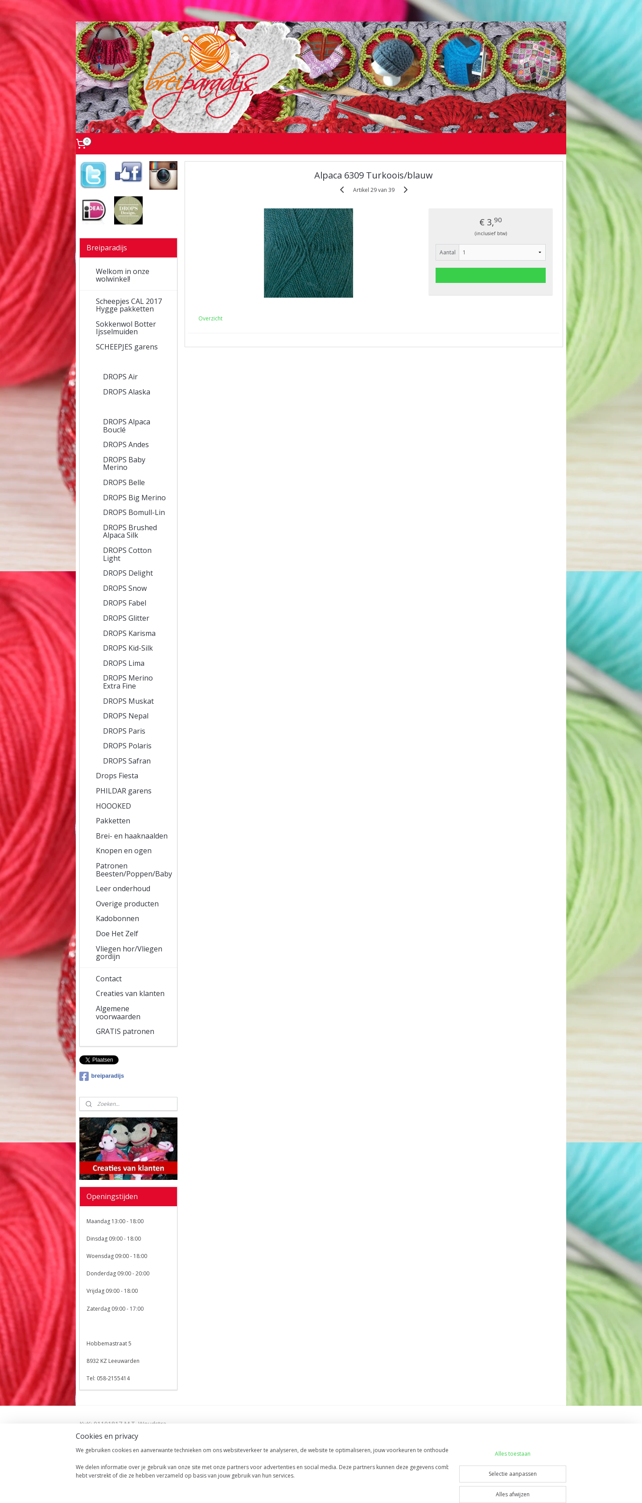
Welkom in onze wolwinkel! (122, 275)
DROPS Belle (124, 482)
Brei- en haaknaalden (132, 836)
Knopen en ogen (124, 850)
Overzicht (210, 318)
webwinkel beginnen (338, 1486)
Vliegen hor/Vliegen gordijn (129, 953)
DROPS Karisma (129, 633)
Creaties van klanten (130, 993)
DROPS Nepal (125, 716)
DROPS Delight (128, 573)
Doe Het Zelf (117, 933)
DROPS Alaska (126, 392)
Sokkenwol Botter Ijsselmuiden (126, 328)
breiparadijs (101, 1076)
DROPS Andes (126, 444)
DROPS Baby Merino (124, 464)
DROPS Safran (127, 761)
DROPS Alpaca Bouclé (126, 426)
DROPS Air (120, 377)
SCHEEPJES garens (127, 347)
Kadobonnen (117, 918)
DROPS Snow (125, 588)
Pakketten (113, 821)
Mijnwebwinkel (416, 1486)
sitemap (285, 1486)
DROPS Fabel (124, 603)
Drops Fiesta (117, 776)
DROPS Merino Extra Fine (128, 682)
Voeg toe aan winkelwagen (490, 275)
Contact (109, 979)
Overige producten (127, 904)
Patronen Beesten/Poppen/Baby (134, 870)
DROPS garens (120, 362)
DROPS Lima (123, 663)
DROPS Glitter (126, 618)
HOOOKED (113, 806)
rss (303, 1486)
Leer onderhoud (123, 888)
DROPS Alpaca (126, 406)
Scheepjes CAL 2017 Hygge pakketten (129, 305)
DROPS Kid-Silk (128, 648)
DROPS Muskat (128, 701)
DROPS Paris (124, 731)
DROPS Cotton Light (127, 554)
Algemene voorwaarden (118, 1012)
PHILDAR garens (124, 791)
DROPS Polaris (127, 746)
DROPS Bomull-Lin (134, 512)
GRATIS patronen (125, 1031)
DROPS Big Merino (134, 497)
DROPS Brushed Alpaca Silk (130, 531)
